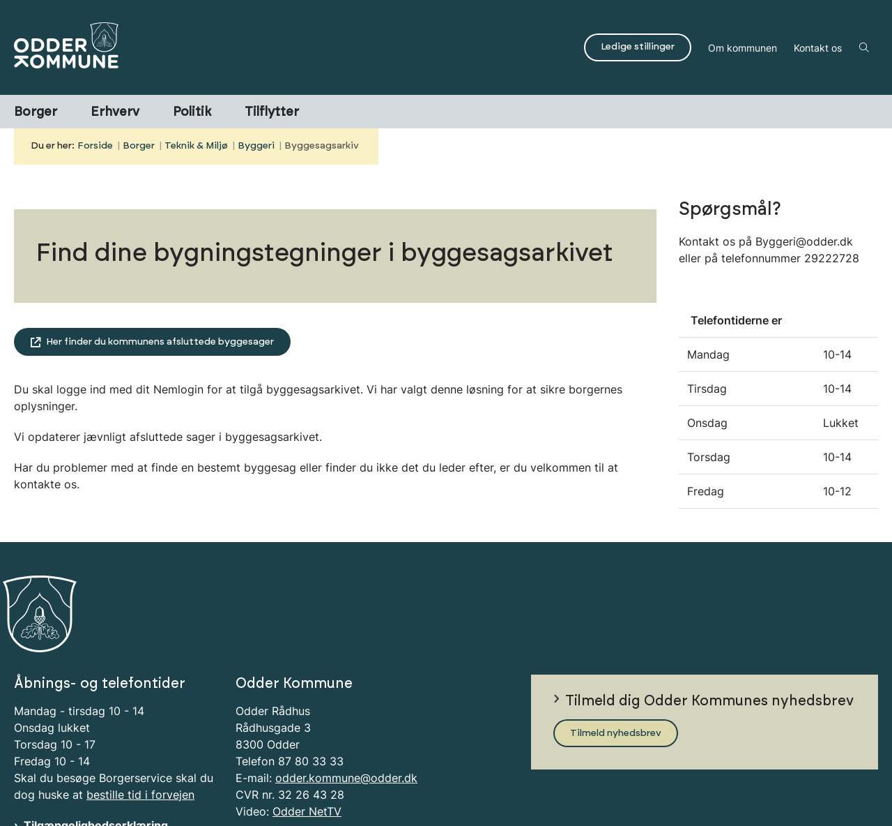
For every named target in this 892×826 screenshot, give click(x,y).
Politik (192, 112)
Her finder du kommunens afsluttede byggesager (160, 342)
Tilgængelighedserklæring (96, 765)
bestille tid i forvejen (140, 734)
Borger (35, 112)
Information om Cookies (89, 781)
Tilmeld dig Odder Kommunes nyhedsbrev (709, 641)
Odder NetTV (306, 751)
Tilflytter (272, 112)
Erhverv (115, 112)
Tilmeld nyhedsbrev (615, 672)
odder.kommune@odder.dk (346, 717)
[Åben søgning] (864, 47)
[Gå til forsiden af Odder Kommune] (295, 47)
